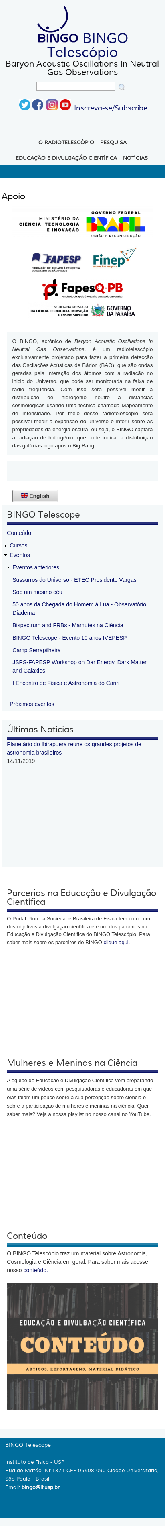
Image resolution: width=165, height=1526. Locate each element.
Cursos (18, 545)
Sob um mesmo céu (37, 592)
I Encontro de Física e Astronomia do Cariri (65, 683)
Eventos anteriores (35, 567)
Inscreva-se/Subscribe (110, 108)
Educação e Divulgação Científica (66, 158)
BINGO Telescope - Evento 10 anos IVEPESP (69, 637)
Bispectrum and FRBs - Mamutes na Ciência (67, 625)
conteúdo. (36, 1270)
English (35, 496)
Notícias (135, 158)
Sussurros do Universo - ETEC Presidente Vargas (74, 580)
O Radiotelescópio (66, 142)
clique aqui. (117, 942)
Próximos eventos (32, 704)
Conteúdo (19, 533)
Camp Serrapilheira (36, 650)
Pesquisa (113, 142)
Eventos (20, 555)
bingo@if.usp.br (41, 1487)
